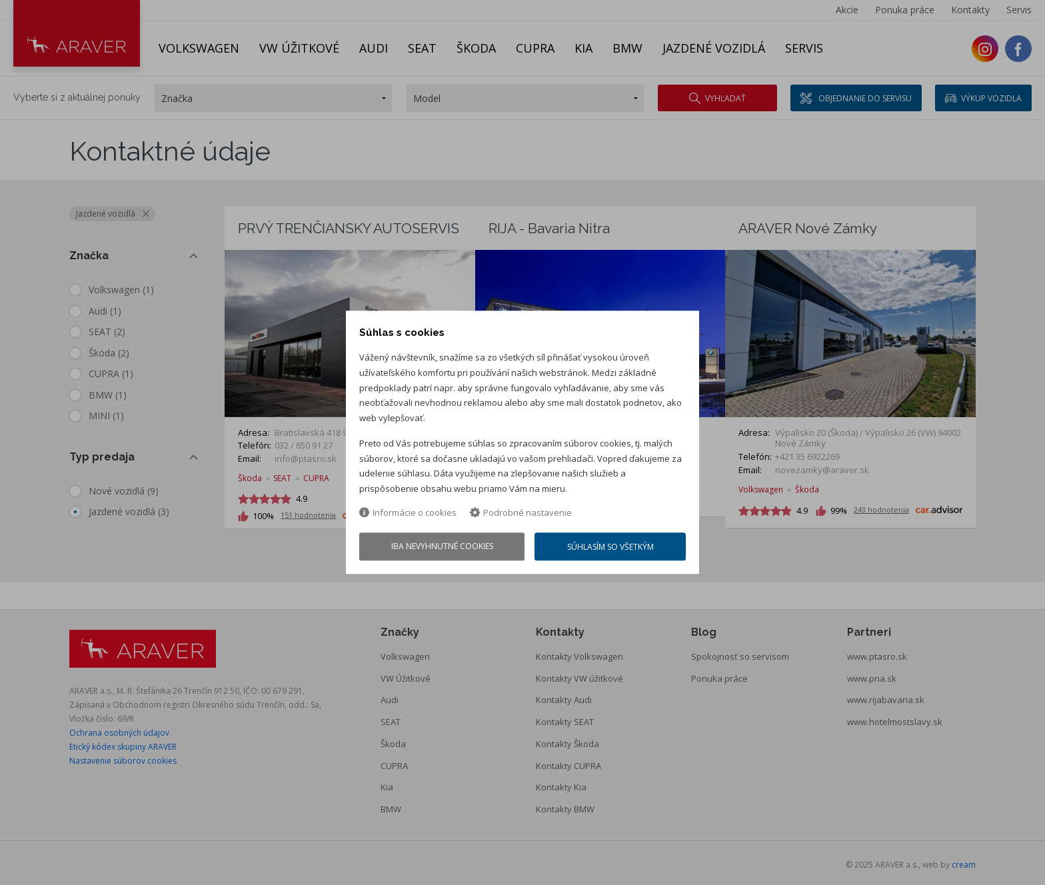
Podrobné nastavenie (521, 512)
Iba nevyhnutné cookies (442, 546)
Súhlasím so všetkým (610, 547)
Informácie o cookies (408, 512)
